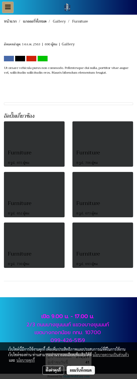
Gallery (68, 44)
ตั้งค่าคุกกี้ (53, 370)
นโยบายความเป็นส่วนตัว (111, 354)
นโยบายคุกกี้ (25, 360)
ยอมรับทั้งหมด (81, 370)
